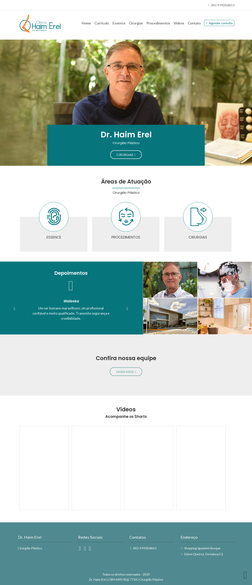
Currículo (101, 23)
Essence (118, 23)
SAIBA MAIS (126, 372)
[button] (14, 308)
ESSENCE (53, 237)
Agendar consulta (219, 23)
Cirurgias (136, 23)
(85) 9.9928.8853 (143, 548)
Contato (194, 23)
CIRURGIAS (126, 154)
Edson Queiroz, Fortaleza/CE (202, 554)
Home (86, 23)
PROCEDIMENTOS (125, 237)
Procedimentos (158, 23)
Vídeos (179, 23)
